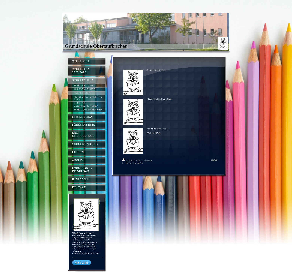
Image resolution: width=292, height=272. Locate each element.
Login (214, 160)
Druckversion (131, 160)
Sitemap (148, 160)
